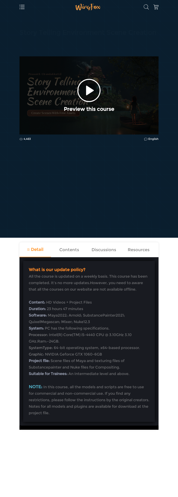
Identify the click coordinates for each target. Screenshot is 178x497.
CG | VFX (26, 44)
